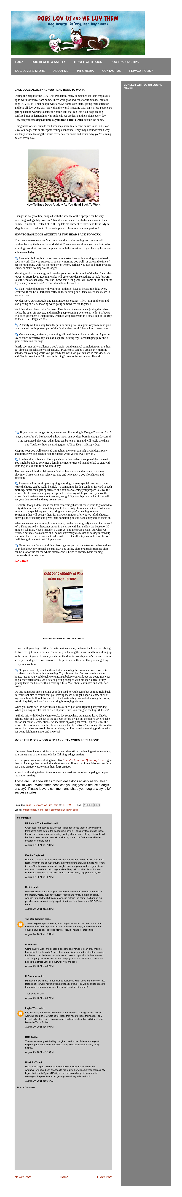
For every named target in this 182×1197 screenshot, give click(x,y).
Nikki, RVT (31, 1062)
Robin (28, 944)
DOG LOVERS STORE (30, 70)
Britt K (29, 887)
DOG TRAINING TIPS (125, 61)
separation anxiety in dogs (64, 809)
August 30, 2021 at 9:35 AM (39, 1080)
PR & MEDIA (85, 70)
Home (19, 61)
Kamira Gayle (32, 855)
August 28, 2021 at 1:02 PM (39, 908)
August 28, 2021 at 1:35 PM (39, 934)
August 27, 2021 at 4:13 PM (39, 845)
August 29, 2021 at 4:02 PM (39, 966)
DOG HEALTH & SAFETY (48, 61)
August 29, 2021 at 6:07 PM (39, 998)
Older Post (104, 1177)
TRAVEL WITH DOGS (88, 61)
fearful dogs (44, 809)
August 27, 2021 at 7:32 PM (39, 877)
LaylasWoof (31, 1008)
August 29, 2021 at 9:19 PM (39, 1052)
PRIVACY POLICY (141, 70)
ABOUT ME (60, 70)
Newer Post (23, 1177)
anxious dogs (29, 809)
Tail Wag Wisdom (34, 919)
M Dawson (31, 976)
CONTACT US (111, 70)
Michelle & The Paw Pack (39, 823)
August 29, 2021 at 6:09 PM (39, 1026)
